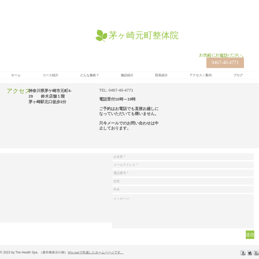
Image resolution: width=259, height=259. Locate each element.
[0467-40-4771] (225, 62)
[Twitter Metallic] (249, 252)
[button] (50, 75)
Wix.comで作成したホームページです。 (96, 252)
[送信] (250, 235)
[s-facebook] (243, 252)
